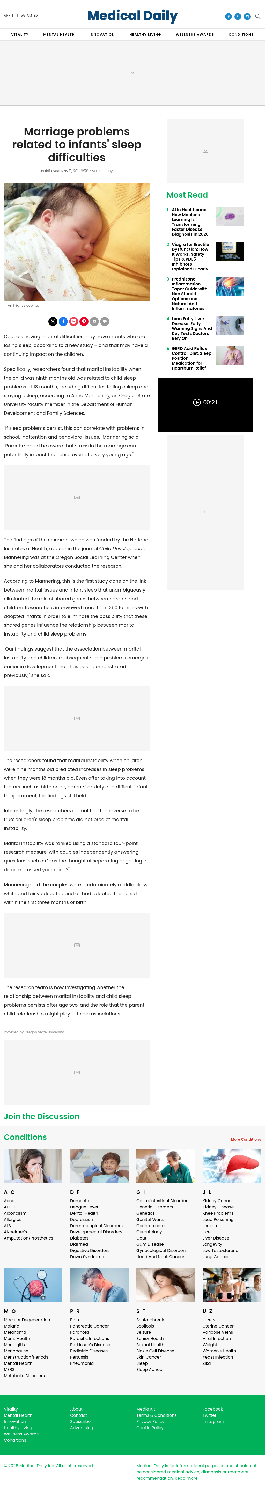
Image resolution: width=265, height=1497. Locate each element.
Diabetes (79, 1238)
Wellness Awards (195, 34)
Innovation (15, 1422)
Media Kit (145, 1409)
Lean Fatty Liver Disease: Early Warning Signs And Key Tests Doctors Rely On (192, 328)
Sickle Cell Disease (155, 1351)
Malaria (11, 1326)
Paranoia (79, 1332)
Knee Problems (218, 1213)
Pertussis (79, 1357)
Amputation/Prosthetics (28, 1238)
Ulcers (209, 1320)
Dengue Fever (84, 1207)
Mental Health (18, 1363)
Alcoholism (15, 1213)
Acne (9, 1201)
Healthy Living (18, 1428)
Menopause (16, 1351)
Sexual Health (150, 1345)
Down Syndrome (87, 1257)
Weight (210, 1345)
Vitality (11, 1409)
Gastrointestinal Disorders (163, 1201)
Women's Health (219, 1351)
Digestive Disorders (89, 1250)
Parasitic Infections (89, 1338)
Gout (141, 1238)
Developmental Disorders (96, 1232)
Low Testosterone (220, 1250)
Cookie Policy (150, 1428)
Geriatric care (150, 1226)
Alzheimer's (15, 1232)
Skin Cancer (148, 1357)
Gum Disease (150, 1244)
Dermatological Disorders (96, 1226)
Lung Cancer (216, 1257)
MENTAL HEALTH (59, 34)
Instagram (213, 1422)
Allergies (12, 1219)
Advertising (81, 1428)
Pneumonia (82, 1363)
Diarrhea (79, 1244)
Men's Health (17, 1338)
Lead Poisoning (218, 1219)
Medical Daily (132, 15)
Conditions (25, 1137)
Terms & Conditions (156, 1415)
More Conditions (246, 1139)
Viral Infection (217, 1338)
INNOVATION (102, 34)
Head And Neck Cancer (160, 1257)
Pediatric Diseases (89, 1351)
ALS (7, 1226)
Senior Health (150, 1338)
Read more (186, 1478)
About (76, 1409)
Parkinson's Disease (90, 1345)
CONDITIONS (241, 34)
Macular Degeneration (27, 1320)
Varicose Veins (218, 1332)
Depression (81, 1219)
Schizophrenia (151, 1320)
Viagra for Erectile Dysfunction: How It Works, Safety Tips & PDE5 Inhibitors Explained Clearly (190, 256)
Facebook (213, 1409)
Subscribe (80, 1422)
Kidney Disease (218, 1207)
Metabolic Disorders (24, 1376)
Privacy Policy (150, 1422)
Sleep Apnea (149, 1370)
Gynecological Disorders (161, 1250)
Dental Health (84, 1213)
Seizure (143, 1332)
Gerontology (149, 1232)
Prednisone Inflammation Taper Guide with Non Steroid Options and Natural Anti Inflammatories (190, 294)
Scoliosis (145, 1326)
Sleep (142, 1363)
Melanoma (15, 1332)
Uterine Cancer (218, 1326)
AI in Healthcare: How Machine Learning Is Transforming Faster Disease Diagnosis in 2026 (190, 222)
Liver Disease (216, 1238)
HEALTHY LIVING (145, 34)
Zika (207, 1363)
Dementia (80, 1201)
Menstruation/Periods (26, 1357)
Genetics (145, 1213)
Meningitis (14, 1345)
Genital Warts (150, 1219)
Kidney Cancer (218, 1201)
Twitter (209, 1415)
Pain (74, 1320)
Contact (78, 1415)
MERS (9, 1370)
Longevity (212, 1244)
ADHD (9, 1207)
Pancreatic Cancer (89, 1326)
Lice (206, 1232)
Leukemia (212, 1226)
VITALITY (19, 34)
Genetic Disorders (154, 1207)
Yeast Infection (218, 1357)
